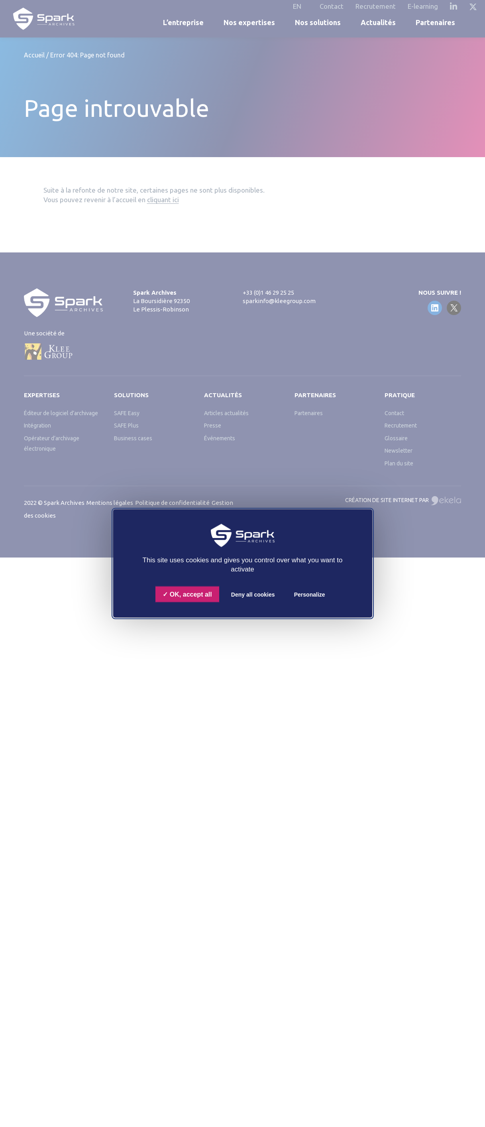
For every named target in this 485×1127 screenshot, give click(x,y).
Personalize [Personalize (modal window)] (309, 594)
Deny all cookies (253, 594)
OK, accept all (187, 594)
